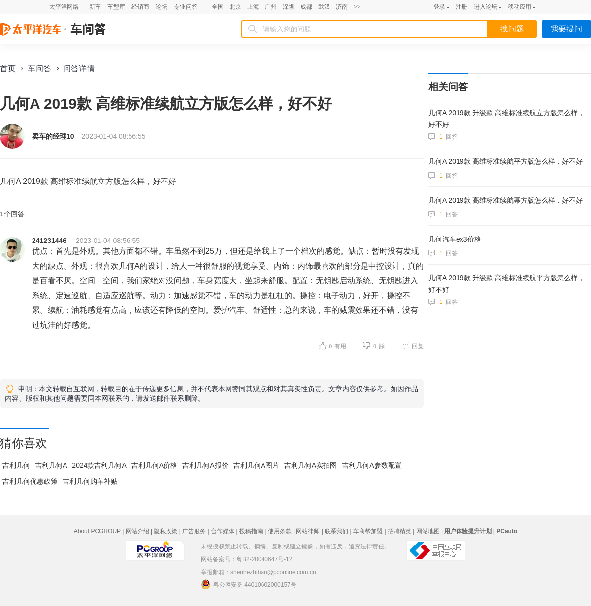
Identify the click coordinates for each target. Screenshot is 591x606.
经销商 (140, 6)
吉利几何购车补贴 (90, 481)
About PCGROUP (97, 531)
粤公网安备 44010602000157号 (248, 584)
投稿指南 (251, 531)
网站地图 (428, 531)
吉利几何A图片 (256, 465)
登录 (439, 6)
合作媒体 (222, 531)
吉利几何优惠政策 (30, 481)
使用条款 (280, 531)
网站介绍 (137, 531)
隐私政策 (165, 531)
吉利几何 (16, 465)
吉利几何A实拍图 (310, 465)
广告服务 (194, 531)
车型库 (116, 6)
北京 (235, 6)
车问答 (39, 68)
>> (357, 6)
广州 (271, 6)
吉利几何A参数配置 (371, 465)
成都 (306, 6)
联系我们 (336, 531)
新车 (95, 6)
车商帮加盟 (368, 531)
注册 (461, 6)
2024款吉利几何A (99, 465)
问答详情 (79, 68)
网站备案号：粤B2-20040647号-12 (246, 559)
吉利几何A (51, 465)
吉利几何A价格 (154, 465)
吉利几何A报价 (205, 465)
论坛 (161, 6)
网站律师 (308, 531)
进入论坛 (485, 6)
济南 (342, 6)
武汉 (324, 6)
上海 (253, 6)
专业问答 (185, 6)
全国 (218, 6)
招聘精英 (399, 531)
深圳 (289, 6)
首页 (8, 68)
